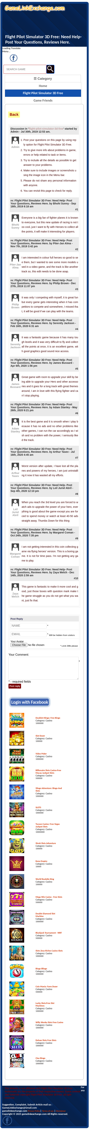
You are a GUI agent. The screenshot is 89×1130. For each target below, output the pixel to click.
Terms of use (48, 1111)
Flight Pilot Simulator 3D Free (43, 93)
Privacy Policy (34, 1111)
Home (43, 86)
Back (14, 114)
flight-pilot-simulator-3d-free (46, 128)
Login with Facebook (29, 702)
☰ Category (43, 79)
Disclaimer (61, 1111)
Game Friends (42, 100)
